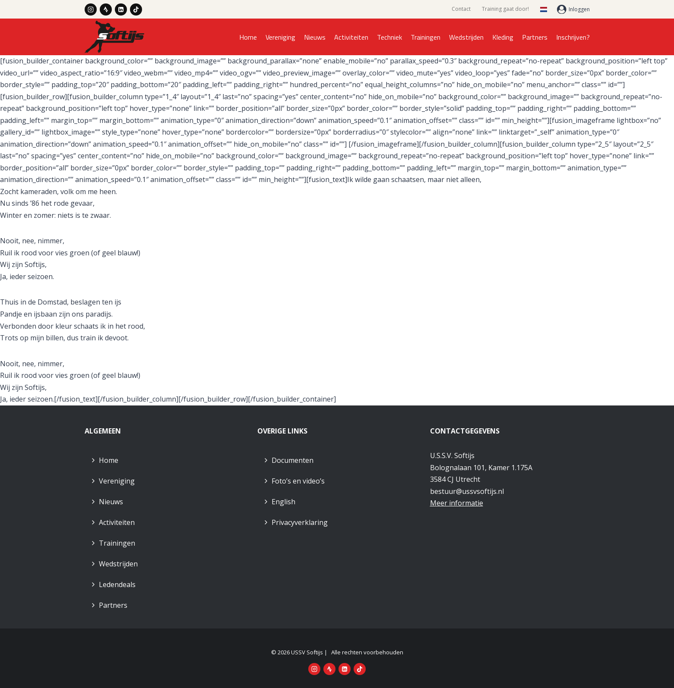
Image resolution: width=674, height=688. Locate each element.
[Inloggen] (573, 9)
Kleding (502, 37)
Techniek (389, 37)
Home (248, 37)
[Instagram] (91, 9)
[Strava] (106, 9)
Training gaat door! (505, 9)
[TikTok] (136, 9)
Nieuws (315, 37)
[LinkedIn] (121, 9)
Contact (461, 9)
